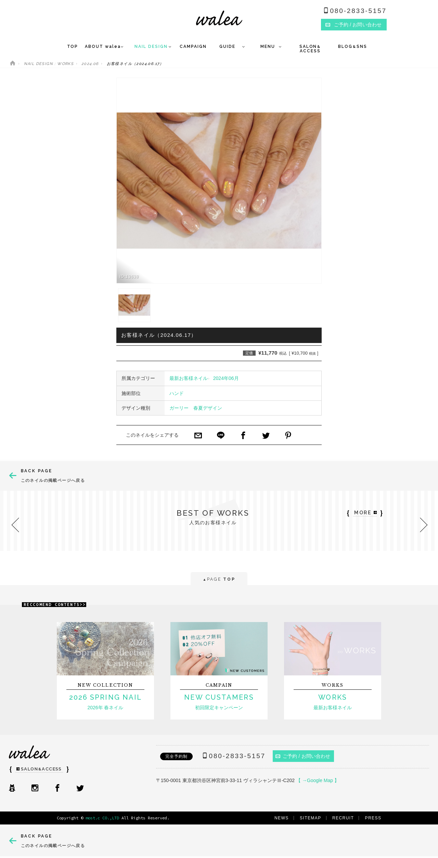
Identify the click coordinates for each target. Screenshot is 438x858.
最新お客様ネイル (188, 378)
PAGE (219, 580)
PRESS (373, 818)
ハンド (176, 393)
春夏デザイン (207, 408)
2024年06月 (226, 378)
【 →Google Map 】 (317, 780)
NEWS (281, 818)
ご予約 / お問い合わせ (303, 756)
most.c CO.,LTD (102, 817)
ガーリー (179, 408)
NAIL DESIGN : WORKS (49, 64)
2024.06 (90, 64)
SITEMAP (310, 818)
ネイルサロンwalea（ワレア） (219, 18)
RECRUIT (343, 818)
